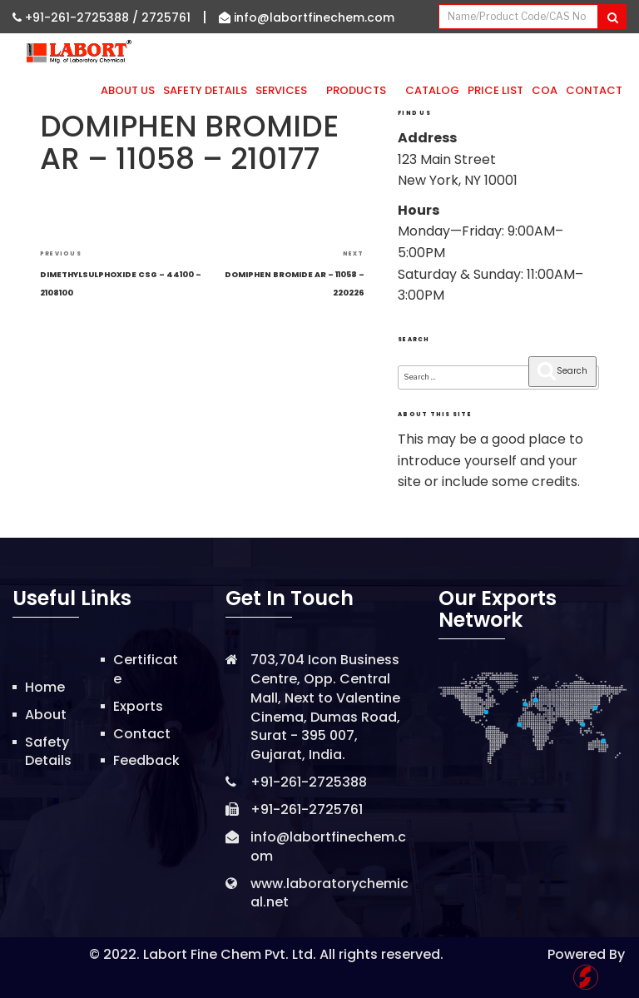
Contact (594, 90)
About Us (128, 90)
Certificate (145, 669)
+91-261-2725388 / (76, 17)
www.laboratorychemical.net (329, 893)
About (46, 714)
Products (361, 90)
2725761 (166, 17)
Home (45, 687)
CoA (544, 90)
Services (286, 90)
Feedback (146, 760)
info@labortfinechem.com (306, 17)
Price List (495, 90)
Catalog (432, 90)
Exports (138, 706)
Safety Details (205, 90)
